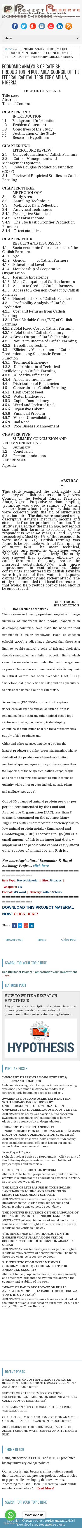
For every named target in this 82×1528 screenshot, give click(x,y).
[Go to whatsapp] (10, 1515)
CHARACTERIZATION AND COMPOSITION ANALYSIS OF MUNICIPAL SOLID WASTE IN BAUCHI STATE (39, 1419)
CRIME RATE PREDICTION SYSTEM (29, 1170)
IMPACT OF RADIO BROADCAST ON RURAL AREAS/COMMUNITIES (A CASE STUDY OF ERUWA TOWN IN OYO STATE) (39, 1291)
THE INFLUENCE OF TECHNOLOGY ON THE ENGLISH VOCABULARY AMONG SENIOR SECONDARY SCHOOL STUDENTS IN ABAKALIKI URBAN (38, 1239)
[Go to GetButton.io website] (10, 1523)
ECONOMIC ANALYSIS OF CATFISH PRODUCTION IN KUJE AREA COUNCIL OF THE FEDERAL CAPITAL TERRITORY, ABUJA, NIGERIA (41, 74)
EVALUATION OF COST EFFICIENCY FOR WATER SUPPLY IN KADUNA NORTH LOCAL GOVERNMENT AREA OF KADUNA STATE (39, 1383)
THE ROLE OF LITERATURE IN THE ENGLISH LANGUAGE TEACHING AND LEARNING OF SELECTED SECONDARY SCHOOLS (36, 1191)
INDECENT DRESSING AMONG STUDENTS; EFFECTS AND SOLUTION (34, 1079)
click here (41, 865)
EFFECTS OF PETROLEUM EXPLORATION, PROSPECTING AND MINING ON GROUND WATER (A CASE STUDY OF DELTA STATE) (39, 1397)
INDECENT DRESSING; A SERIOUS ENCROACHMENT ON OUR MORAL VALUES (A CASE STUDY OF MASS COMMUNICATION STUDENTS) (41, 1131)
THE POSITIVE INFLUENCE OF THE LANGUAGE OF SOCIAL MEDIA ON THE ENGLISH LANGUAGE (40, 1214)
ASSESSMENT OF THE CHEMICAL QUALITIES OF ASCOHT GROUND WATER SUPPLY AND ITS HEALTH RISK (39, 1430)
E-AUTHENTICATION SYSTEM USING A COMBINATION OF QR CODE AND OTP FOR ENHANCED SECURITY (34, 1266)
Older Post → (70, 939)
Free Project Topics (16, 1152)
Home (7, 49)
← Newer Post (12, 939)
